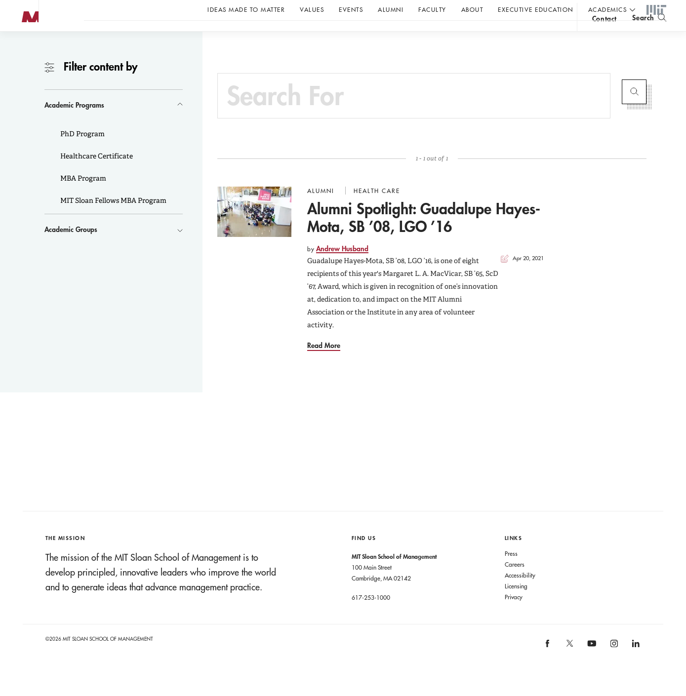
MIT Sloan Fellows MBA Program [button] (112, 220)
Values (312, 9)
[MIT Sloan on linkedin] (635, 666)
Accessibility (520, 595)
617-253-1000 (371, 617)
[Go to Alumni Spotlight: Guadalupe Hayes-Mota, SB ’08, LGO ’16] (254, 231)
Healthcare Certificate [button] (96, 176)
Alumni (391, 9)
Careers (515, 584)
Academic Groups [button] (70, 249)
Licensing (516, 606)
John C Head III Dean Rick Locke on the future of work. (273, 35)
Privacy (514, 616)
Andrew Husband (342, 268)
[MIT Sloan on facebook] (548, 666)
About (472, 9)
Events (351, 9)
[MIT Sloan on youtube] (590, 668)
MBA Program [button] (82, 198)
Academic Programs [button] (74, 124)
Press (511, 573)
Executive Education (535, 9)
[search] (649, 35)
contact (604, 36)
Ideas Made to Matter (246, 9)
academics (607, 9)
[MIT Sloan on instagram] (613, 666)
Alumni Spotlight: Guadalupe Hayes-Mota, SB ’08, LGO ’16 (423, 237)
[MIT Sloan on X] (568, 666)
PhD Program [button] (82, 153)
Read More (323, 365)
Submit (634, 111)
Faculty (432, 9)
